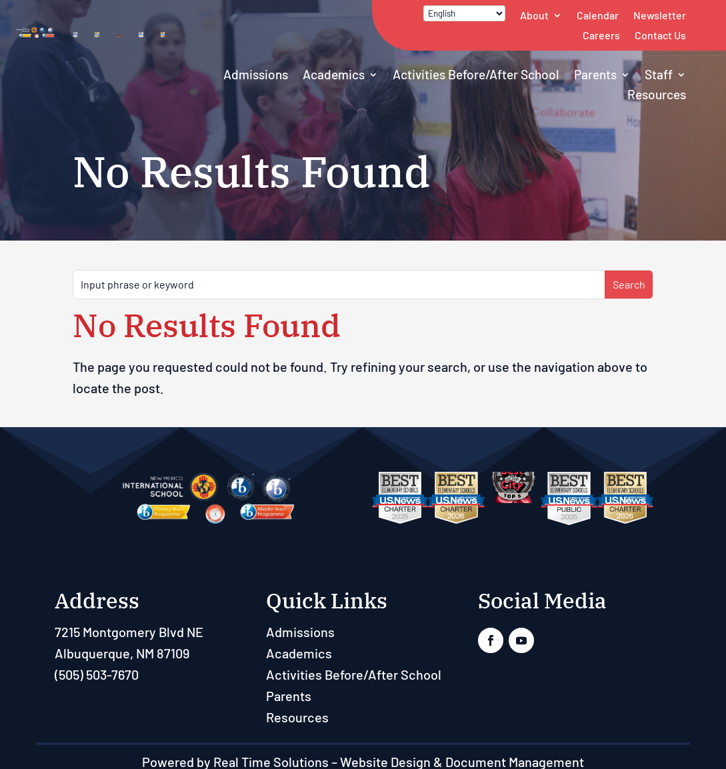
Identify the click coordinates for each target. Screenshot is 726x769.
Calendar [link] (598, 15)
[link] (36, 44)
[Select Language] (464, 13)
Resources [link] (656, 94)
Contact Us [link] (660, 35)
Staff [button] (659, 74)
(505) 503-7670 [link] (97, 674)
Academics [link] (334, 74)
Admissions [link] (255, 74)
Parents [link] (595, 74)
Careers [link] (601, 35)
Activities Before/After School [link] (476, 74)
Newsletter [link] (659, 15)
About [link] (534, 15)
